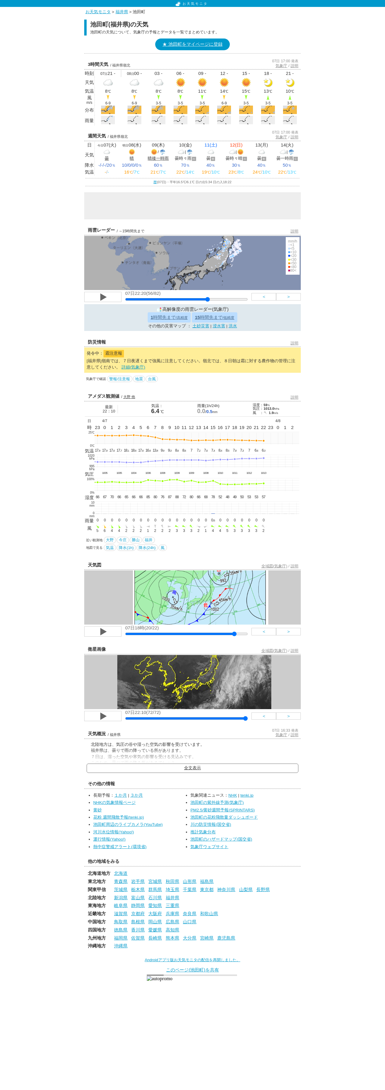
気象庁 (281, 65)
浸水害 (219, 326)
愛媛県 (155, 929)
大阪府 (155, 913)
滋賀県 (121, 913)
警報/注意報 (119, 379)
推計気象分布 (203, 832)
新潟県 (121, 897)
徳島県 (121, 929)
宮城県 (155, 881)
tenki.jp (246, 795)
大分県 (189, 937)
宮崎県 (207, 937)
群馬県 (155, 889)
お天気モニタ (191, 3)
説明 (294, 65)
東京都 (207, 889)
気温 (110, 547)
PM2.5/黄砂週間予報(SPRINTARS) (222, 810)
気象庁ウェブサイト (209, 847)
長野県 (263, 889)
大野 (110, 540)
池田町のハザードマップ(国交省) (221, 839)
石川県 (155, 897)
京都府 (138, 913)
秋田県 (172, 881)
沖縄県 (121, 945)
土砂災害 (200, 326)
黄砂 (97, 810)
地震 (139, 379)
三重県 (172, 905)
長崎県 (155, 937)
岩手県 (138, 881)
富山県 (138, 897)
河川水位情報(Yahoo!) (113, 832)
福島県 (207, 881)
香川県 (138, 929)
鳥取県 (121, 921)
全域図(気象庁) (274, 566)
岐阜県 (121, 905)
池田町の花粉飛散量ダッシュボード (224, 817)
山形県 (189, 881)
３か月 (136, 795)
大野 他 (129, 397)
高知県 (172, 929)
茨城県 (121, 889)
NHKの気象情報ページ (114, 802)
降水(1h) (126, 547)
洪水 (233, 326)
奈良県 (189, 913)
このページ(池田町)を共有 (192, 969)
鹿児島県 (226, 937)
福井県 (122, 12)
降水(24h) (147, 547)
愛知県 (155, 905)
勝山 (136, 540)
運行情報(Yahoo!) (109, 839)
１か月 (120, 795)
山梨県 (246, 889)
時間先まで (169, 317)
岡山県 (155, 921)
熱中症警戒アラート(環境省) (119, 847)
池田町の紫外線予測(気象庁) (217, 802)
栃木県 (138, 889)
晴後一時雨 (158, 158)
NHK (232, 795)
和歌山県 (209, 913)
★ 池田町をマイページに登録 (192, 44)
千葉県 (189, 889)
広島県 (172, 921)
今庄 (123, 540)
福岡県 (121, 937)
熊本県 (172, 937)
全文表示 (192, 768)
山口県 (189, 921)
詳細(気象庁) (133, 367)
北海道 (121, 873)
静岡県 (138, 905)
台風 (152, 379)
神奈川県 (226, 889)
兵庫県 (172, 913)
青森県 (121, 881)
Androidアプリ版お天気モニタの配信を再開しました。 (192, 960)
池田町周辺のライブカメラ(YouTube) (128, 824)
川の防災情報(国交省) (210, 824)
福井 (148, 540)
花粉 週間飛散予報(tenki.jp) (118, 817)
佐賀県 (138, 937)
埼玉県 (172, 889)
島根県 (138, 921)
